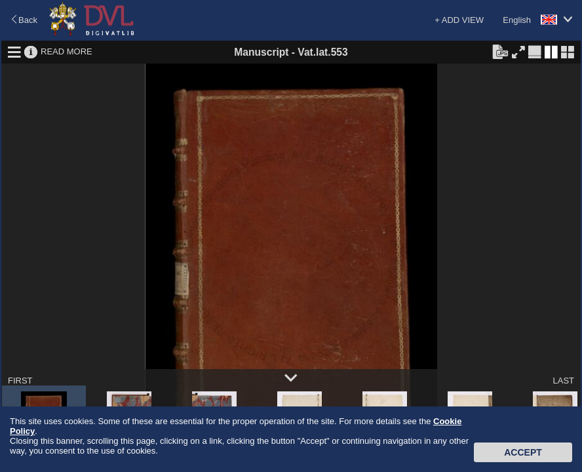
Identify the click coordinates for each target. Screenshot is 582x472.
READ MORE (66, 51)
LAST (563, 380)
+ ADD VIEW (459, 20)
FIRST (20, 380)
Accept (523, 452)
